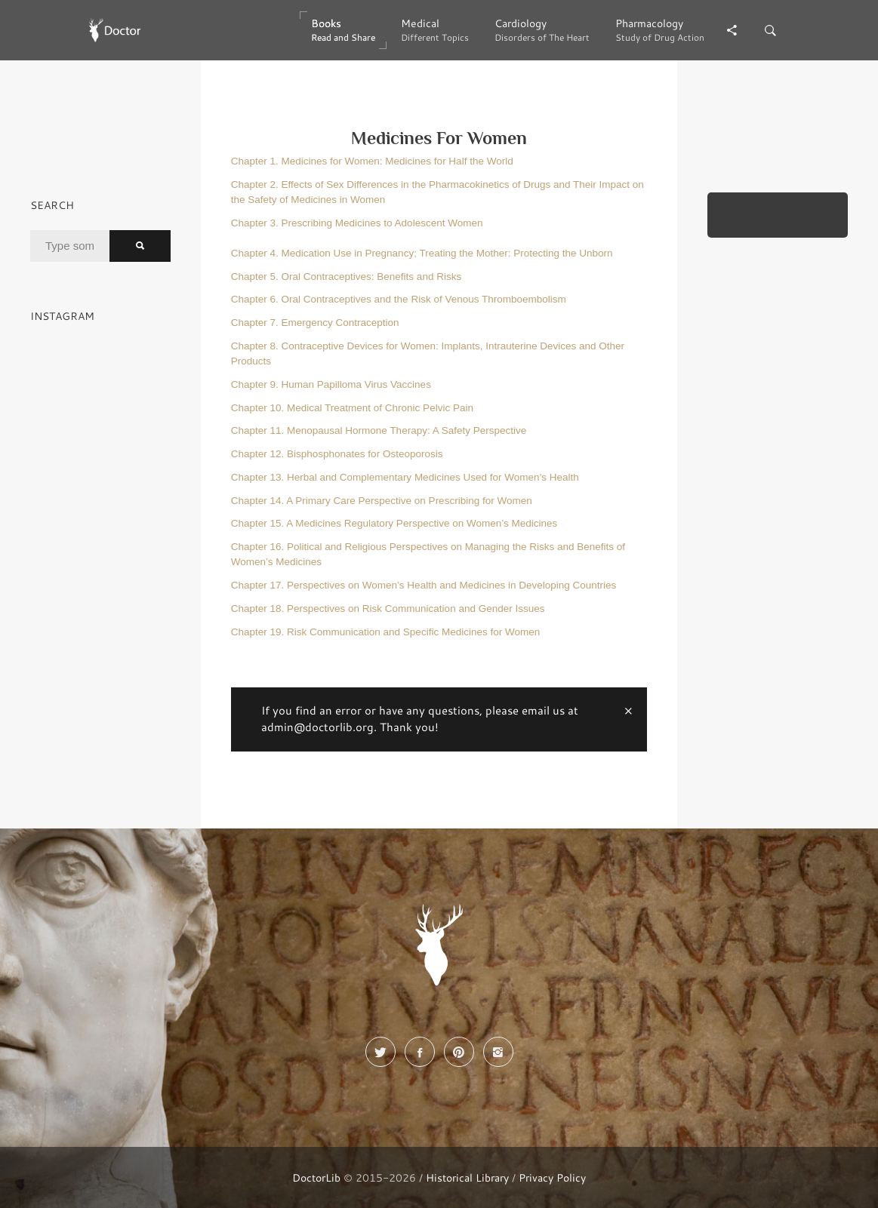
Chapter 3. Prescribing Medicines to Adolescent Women (357, 223)
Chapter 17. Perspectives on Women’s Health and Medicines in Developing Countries (424, 585)
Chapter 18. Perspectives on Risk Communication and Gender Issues (388, 608)
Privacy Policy (552, 1177)
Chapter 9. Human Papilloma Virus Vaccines (331, 384)
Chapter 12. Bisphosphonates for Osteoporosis (337, 454)
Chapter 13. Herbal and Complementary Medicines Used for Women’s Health (405, 477)
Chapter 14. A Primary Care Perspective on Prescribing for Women (381, 500)
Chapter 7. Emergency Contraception (315, 322)
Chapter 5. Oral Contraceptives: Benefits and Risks (346, 276)
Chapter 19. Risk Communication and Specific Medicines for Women (385, 632)
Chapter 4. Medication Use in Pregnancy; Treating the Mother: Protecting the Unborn (422, 253)
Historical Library (467, 1177)
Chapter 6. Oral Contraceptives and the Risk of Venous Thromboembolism (398, 299)
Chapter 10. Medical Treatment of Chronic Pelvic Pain (352, 407)
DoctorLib (316, 1177)
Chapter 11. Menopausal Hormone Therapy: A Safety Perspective (378, 430)
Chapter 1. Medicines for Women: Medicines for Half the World (372, 161)
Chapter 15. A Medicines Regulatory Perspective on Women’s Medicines (394, 523)
